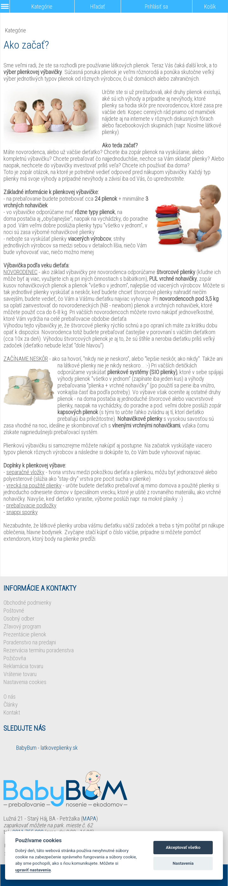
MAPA (89, 818)
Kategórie (41, 6)
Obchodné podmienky (27, 602)
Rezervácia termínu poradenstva (38, 650)
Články (10, 704)
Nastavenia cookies (24, 682)
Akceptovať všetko (183, 847)
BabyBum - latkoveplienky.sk (47, 747)
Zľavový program (22, 626)
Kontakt (11, 712)
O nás (9, 696)
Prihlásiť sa (156, 6)
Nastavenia (183, 863)
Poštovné (13, 610)
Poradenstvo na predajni (29, 642)
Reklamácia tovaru (23, 666)
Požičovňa (14, 658)
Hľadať (97, 6)
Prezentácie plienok (24, 634)
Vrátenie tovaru (20, 674)
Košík (210, 6)
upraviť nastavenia (33, 869)
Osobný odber (18, 618)
